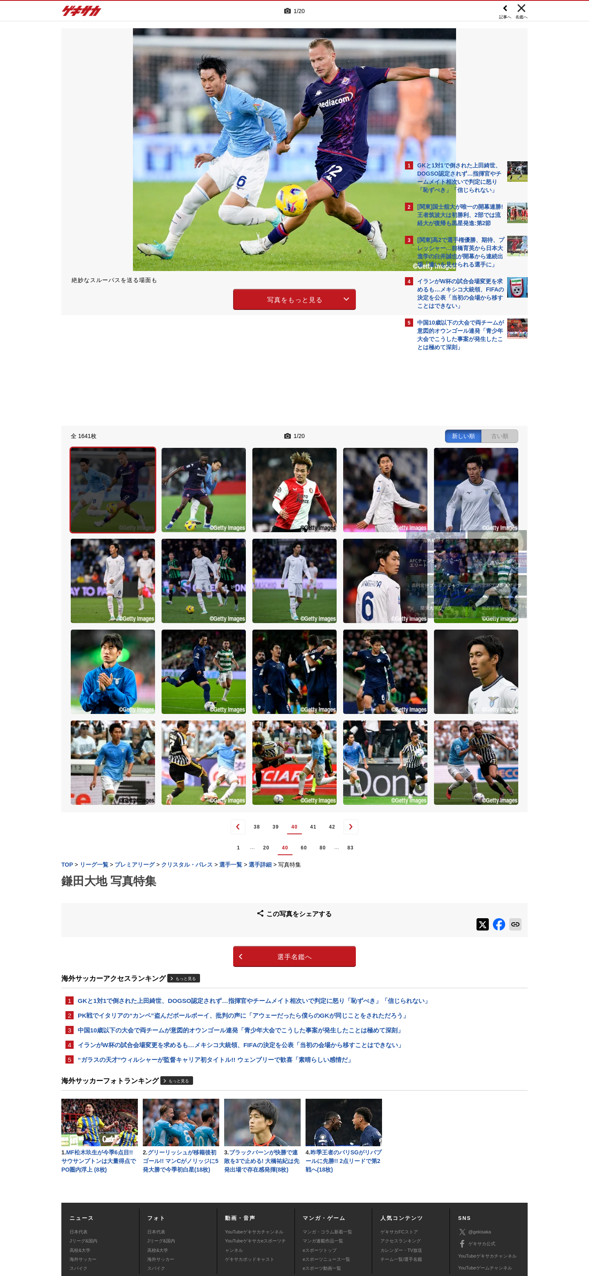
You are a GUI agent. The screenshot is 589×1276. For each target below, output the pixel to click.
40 (223, 712)
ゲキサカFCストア (399, 1156)
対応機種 (176, 1215)
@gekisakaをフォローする (450, 479)
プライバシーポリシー (352, 1215)
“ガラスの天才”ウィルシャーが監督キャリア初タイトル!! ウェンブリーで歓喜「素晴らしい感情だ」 (216, 981)
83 (279, 732)
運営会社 (246, 1215)
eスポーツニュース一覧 (326, 1183)
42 (260, 712)
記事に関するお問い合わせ (235, 1224)
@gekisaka (474, 1157)
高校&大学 (80, 1174)
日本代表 (79, 1156)
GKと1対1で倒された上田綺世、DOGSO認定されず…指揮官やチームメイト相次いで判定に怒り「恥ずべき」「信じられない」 (230, 886)
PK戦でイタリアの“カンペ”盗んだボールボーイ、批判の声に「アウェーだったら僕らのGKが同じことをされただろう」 (231, 911)
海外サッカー (83, 1183)
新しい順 (320, 434)
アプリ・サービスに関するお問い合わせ (312, 1224)
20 (194, 732)
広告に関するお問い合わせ (171, 1224)
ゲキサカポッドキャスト (249, 1183)
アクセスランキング (400, 1165)
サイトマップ (278, 1215)
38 (185, 712)
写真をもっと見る (223, 298)
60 (232, 732)
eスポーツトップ (320, 1174)
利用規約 (311, 1215)
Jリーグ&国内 (83, 1165)
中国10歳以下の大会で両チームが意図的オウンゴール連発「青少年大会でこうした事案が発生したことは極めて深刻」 (228, 936)
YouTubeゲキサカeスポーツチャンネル (255, 1170)
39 (204, 712)
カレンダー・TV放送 (401, 1174)
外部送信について (404, 1215)
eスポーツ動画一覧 (322, 1192)
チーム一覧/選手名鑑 (401, 1183)
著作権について (211, 1215)
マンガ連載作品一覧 (323, 1165)
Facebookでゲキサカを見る (451, 496)
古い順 (356, 434)
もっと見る (185, 858)
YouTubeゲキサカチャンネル (254, 1156)
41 (241, 712)
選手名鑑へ (223, 837)
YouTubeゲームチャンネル (485, 1192)
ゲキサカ (81, 13)
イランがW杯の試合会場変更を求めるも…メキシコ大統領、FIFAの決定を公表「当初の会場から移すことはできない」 (229, 961)
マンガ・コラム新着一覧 (327, 1156)
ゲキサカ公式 (476, 1169)
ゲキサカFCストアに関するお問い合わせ (404, 1224)
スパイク (79, 1192)
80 (251, 732)
